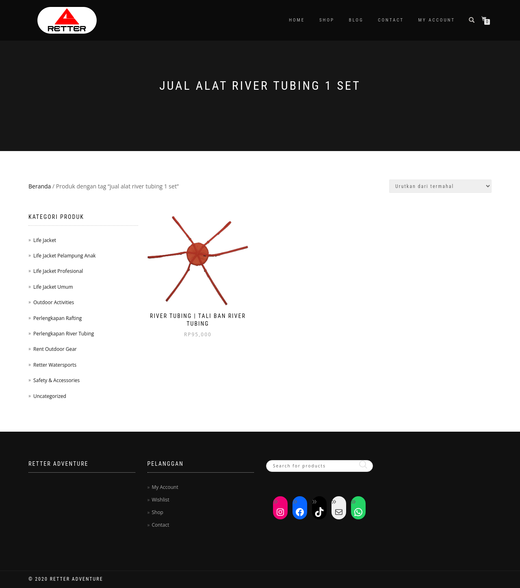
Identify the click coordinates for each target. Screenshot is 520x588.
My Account (436, 20)
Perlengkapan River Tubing (63, 333)
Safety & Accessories (56, 380)
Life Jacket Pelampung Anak (64, 255)
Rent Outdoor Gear (55, 349)
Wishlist (160, 499)
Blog (356, 20)
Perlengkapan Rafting (57, 318)
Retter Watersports (54, 364)
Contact (391, 20)
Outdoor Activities (53, 302)
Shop (326, 20)
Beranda (39, 186)
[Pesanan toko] (440, 186)
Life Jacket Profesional (58, 271)
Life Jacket (44, 240)
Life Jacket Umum (53, 286)
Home (297, 20)
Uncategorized (49, 396)
